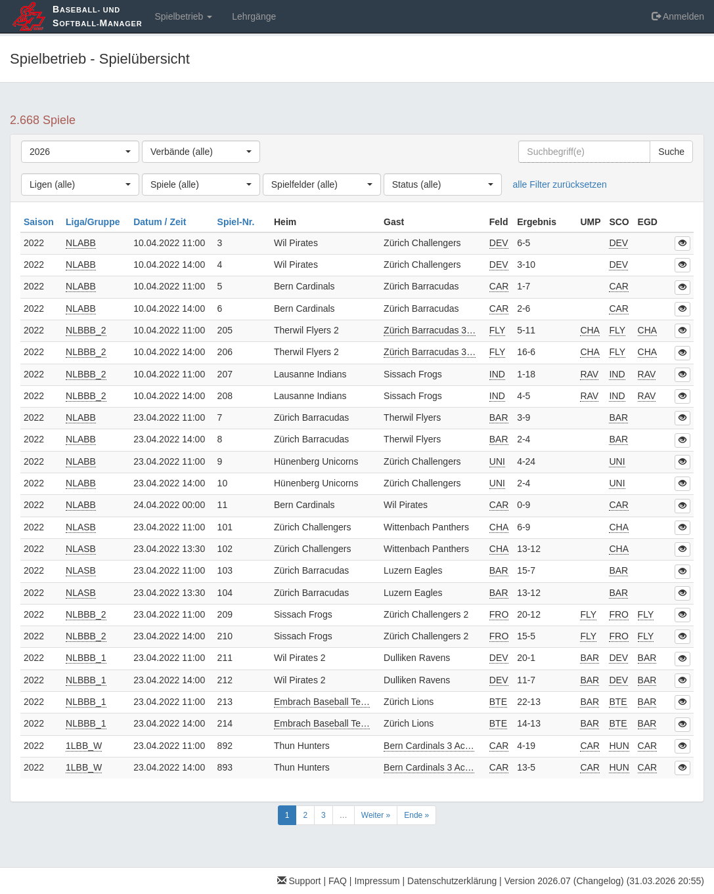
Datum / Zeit (161, 222)
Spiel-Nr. (237, 222)
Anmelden (678, 16)
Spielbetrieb (183, 16)
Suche (671, 151)
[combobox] (80, 151)
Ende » (416, 815)
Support (299, 881)
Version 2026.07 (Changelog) (564, 881)
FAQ (337, 881)
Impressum (376, 881)
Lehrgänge (254, 16)
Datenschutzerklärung (452, 881)
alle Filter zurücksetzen (560, 184)
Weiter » (375, 815)
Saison (40, 222)
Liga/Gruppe (94, 222)
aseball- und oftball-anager (97, 16)
